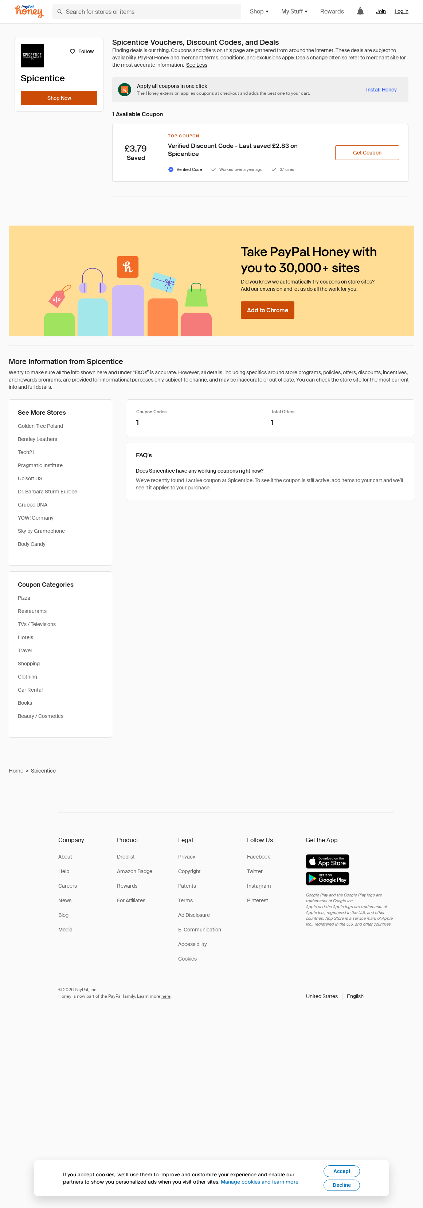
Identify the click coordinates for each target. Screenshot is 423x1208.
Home (16, 770)
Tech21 (26, 452)
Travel (25, 650)
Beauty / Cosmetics (40, 716)
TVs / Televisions (37, 624)
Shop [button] (260, 11)
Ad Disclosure (194, 915)
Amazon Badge (134, 871)
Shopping (29, 663)
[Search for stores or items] (146, 11)
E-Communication (199, 929)
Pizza (24, 598)
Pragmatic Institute (40, 465)
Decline (342, 1185)
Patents (187, 886)
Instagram (259, 886)
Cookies (187, 958)
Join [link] (381, 11)
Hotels (25, 637)
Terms (185, 900)
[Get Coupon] (367, 152)
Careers (67, 886)
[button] (335, 996)
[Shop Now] (59, 98)
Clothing (27, 676)
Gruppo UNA (32, 504)
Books (25, 703)
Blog (63, 915)
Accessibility (192, 944)
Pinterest (257, 900)
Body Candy (32, 544)
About (65, 856)
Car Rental (30, 690)
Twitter (255, 871)
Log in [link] (401, 11)
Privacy (186, 856)
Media (65, 929)
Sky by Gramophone (41, 531)
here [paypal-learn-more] (166, 996)
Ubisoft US (30, 478)
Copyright (189, 871)
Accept (341, 1171)
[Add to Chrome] (267, 310)
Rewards (332, 11)
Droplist (126, 856)
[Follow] (81, 51)
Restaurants (32, 611)
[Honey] (29, 11)
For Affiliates (131, 900)
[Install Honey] (381, 90)
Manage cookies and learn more (259, 1181)
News (64, 900)
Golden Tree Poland (40, 426)
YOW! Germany (36, 518)
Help (63, 871)
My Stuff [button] (295, 11)
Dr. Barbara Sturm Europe (47, 491)
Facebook (258, 856)
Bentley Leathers (37, 439)
